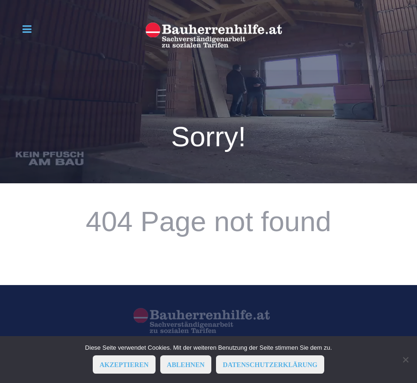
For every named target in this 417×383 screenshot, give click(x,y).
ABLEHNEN (186, 364)
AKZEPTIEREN (124, 364)
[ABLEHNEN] (405, 359)
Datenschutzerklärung (270, 364)
